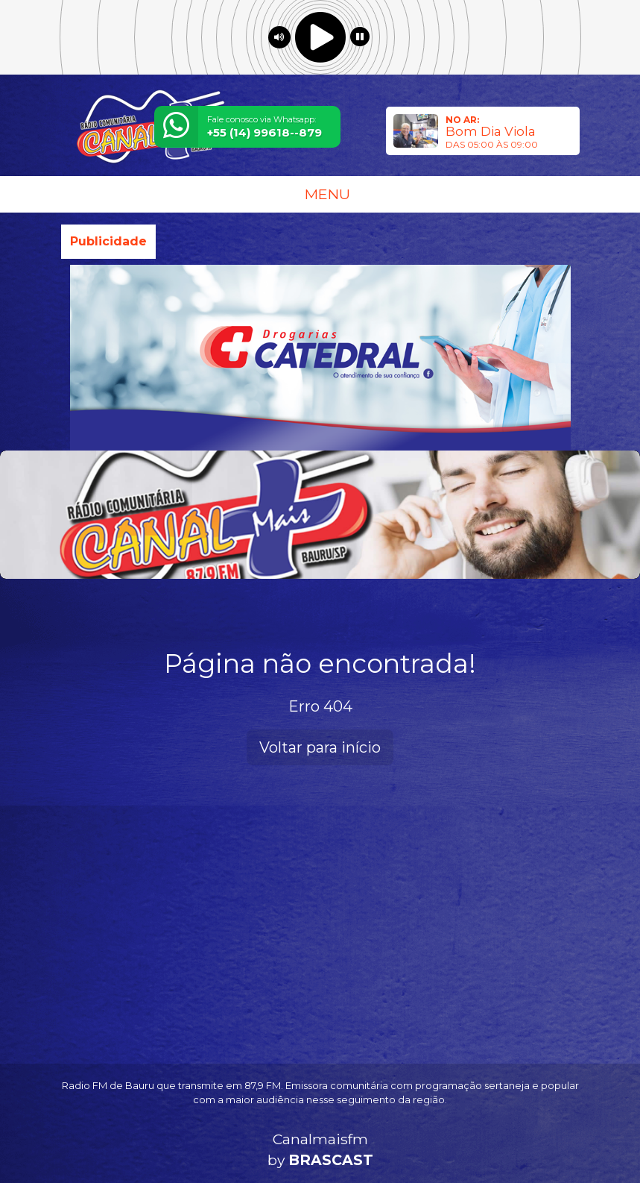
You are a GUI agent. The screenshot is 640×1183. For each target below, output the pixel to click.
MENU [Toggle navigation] (320, 194)
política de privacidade (377, 1147)
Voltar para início (320, 747)
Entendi (582, 1124)
